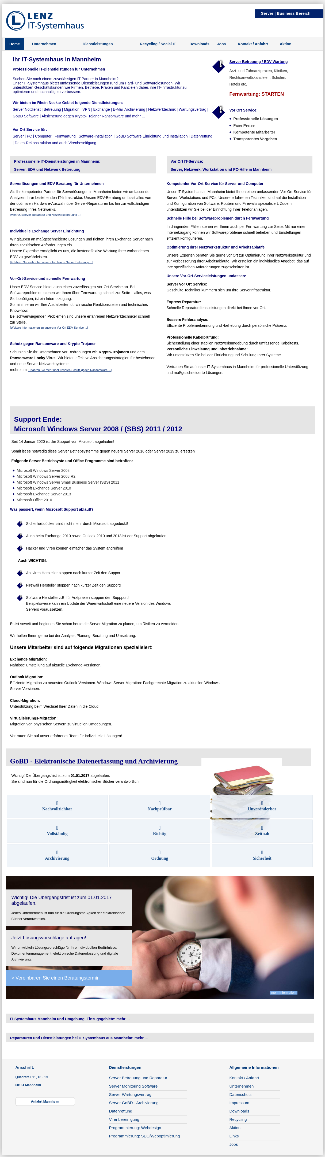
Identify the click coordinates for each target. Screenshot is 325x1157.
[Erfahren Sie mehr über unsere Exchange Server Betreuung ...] (51, 262)
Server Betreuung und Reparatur (138, 1078)
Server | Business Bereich (286, 13)
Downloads (199, 44)
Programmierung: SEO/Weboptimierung (144, 1136)
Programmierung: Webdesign (135, 1127)
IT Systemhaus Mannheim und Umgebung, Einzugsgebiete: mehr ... (70, 1019)
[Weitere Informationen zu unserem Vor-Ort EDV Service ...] (49, 327)
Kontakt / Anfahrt (253, 44)
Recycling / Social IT (158, 44)
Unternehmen (44, 44)
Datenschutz (241, 1094)
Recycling (238, 1119)
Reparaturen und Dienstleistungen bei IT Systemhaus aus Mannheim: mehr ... (79, 1038)
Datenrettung (120, 1111)
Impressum (239, 1102)
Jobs (221, 44)
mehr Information (283, 993)
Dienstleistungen (98, 44)
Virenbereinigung (124, 1119)
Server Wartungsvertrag (130, 1094)
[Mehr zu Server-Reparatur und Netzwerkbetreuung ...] (45, 214)
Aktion (286, 44)
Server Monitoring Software (133, 1086)
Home (14, 44)
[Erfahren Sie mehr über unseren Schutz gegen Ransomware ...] (70, 370)
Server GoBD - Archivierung (134, 1102)
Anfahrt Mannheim (45, 1101)
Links (234, 1136)
